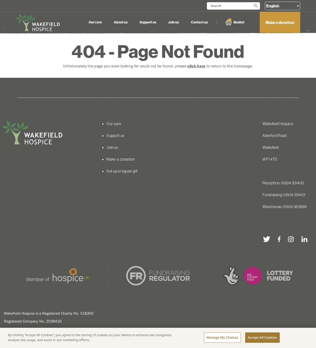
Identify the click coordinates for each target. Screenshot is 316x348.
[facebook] (279, 239)
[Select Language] (282, 6)
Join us (173, 22)
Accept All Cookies (262, 337)
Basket (235, 22)
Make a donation (280, 22)
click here (196, 65)
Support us (147, 22)
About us (121, 22)
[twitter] (266, 239)
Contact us (199, 22)
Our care (95, 22)
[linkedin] (304, 239)
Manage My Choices (222, 337)
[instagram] (291, 239)
